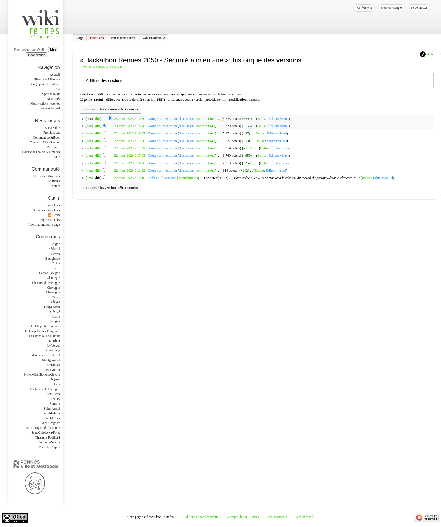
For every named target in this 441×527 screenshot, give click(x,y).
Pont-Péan (53, 394)
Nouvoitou (53, 369)
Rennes (55, 398)
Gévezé (55, 311)
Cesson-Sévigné (49, 273)
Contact (55, 186)
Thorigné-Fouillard (47, 437)
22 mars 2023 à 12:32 (129, 170)
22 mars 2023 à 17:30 (129, 141)
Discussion (97, 37)
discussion (186, 119)
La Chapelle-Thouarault (44, 336)
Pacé (57, 384)
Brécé (56, 263)
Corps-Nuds (52, 307)
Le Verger (53, 345)
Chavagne (53, 287)
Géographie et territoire (45, 84)
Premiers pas (51, 132)
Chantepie (53, 277)
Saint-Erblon (51, 413)
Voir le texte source (123, 37)
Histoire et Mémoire (47, 79)
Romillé (55, 403)
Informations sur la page (44, 224)
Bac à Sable (52, 127)
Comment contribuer (46, 137)
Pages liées (53, 205)
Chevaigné (53, 292)
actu (90, 126)
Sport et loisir (51, 94)
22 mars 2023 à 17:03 (129, 156)
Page (79, 37)
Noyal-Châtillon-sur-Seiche (42, 374)
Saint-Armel (52, 408)
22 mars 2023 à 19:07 (129, 133)
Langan (55, 321)
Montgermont (51, 360)
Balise (261, 119)
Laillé (56, 316)
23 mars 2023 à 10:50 (129, 119)
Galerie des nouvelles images (41, 152)
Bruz (56, 268)
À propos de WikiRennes (243, 517)
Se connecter (419, 7)
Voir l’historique (153, 37)
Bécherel (54, 248)
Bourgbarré (52, 258)
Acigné (55, 244)
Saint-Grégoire (50, 423)
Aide (430, 54)
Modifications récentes (45, 103)
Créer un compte (391, 7)
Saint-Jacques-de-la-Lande (43, 427)
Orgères (55, 379)
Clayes (55, 302)
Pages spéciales (50, 219)
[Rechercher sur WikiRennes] (30, 49)
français (366, 8)
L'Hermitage (52, 350)
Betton (55, 253)
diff (97, 119)
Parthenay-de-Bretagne (45, 389)
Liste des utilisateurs (46, 176)
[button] (257, 80)
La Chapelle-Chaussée (45, 326)
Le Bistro (54, 181)
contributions (205, 119)
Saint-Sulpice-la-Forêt (45, 432)
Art (57, 89)
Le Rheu (54, 340)
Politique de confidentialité (201, 517)
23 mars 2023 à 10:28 (129, 126)
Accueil (55, 74)
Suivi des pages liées (46, 210)
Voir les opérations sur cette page (102, 66)
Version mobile (305, 517)
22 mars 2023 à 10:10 (129, 178)
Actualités (53, 98)
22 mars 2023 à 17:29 (129, 148)
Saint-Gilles (52, 418)
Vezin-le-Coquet (49, 447)
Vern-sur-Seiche (49, 442)
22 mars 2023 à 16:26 (129, 163)
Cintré (56, 297)
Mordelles (53, 365)
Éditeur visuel (279, 119)
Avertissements (277, 517)
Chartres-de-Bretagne (46, 282)
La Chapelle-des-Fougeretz (42, 331)
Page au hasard (50, 108)
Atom (56, 215)
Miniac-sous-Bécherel (46, 355)
